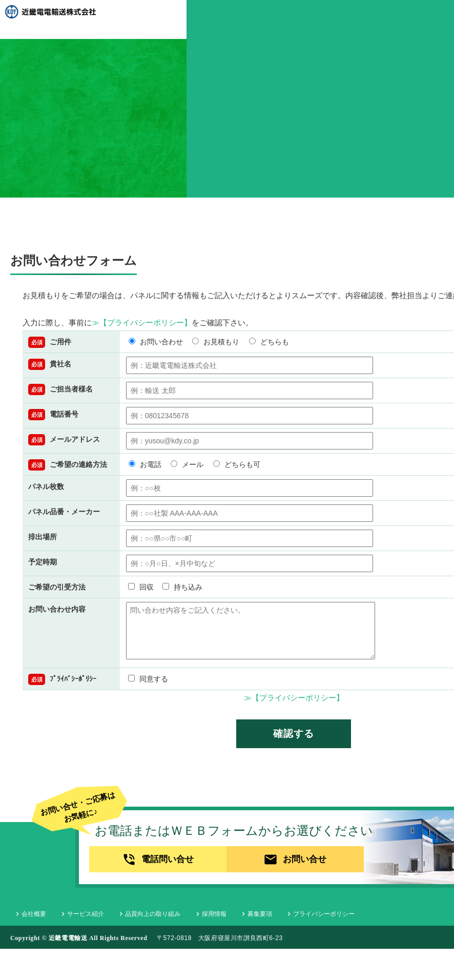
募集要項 (228, 922)
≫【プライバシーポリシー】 (142, 322)
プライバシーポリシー (286, 922)
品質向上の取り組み (133, 922)
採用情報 (188, 922)
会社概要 (26, 922)
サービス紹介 (72, 922)
